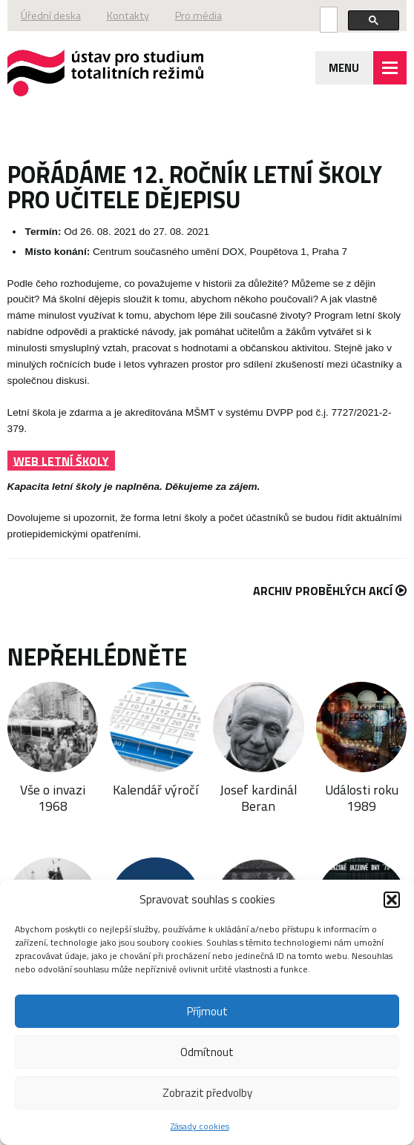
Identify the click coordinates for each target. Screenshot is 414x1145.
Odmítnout (207, 1052)
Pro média (198, 15)
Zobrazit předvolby (207, 1092)
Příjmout (207, 1011)
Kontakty (128, 15)
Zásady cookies (200, 1126)
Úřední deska (51, 15)
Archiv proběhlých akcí (330, 591)
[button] (391, 899)
